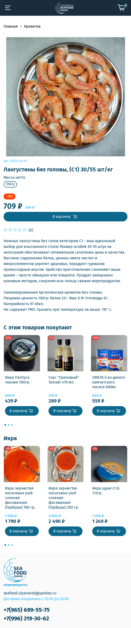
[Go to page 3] (12, 425)
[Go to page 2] (8, 425)
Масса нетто (14, 177)
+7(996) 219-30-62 (26, 618)
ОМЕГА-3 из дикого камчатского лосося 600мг (108, 382)
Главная (11, 26)
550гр (10, 184)
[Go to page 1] (5, 425)
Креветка (32, 26)
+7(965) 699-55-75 (27, 610)
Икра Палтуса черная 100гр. (17, 379)
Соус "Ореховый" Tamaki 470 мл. (64, 379)
